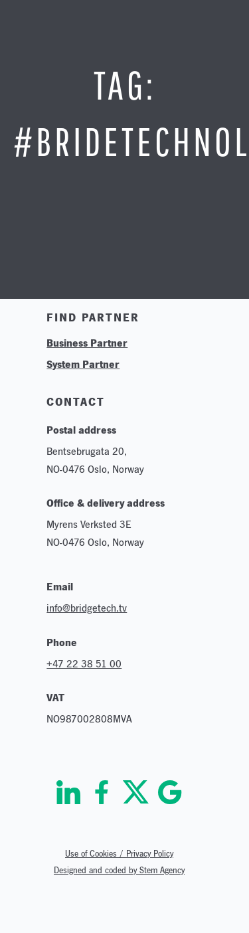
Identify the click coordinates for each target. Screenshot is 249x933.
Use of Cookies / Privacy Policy (119, 854)
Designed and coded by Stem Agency (119, 870)
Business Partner (86, 342)
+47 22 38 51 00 (84, 663)
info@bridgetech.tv (86, 608)
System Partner (83, 364)
